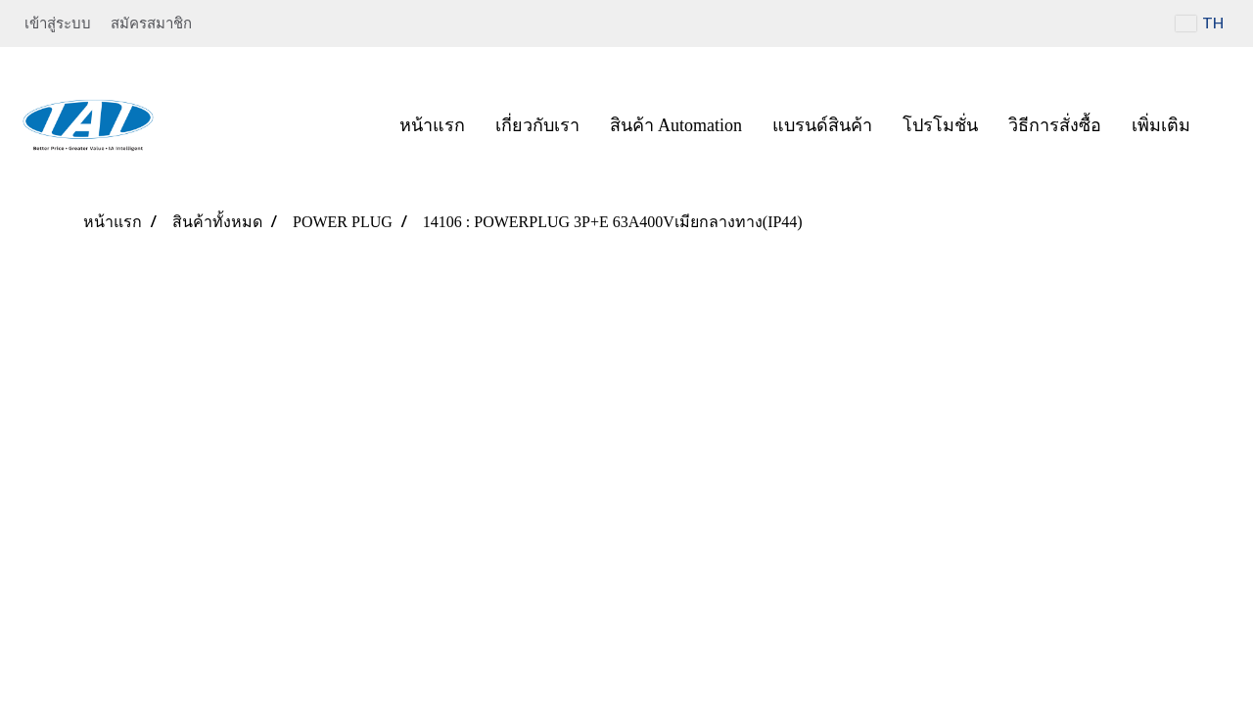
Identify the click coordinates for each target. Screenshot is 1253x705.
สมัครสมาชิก (151, 23)
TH (1200, 23)
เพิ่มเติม (1161, 125)
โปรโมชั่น (940, 125)
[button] (1222, 125)
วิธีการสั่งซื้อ (1054, 125)
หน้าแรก (432, 125)
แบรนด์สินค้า (822, 125)
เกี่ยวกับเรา (537, 125)
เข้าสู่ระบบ (57, 23)
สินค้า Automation (676, 125)
